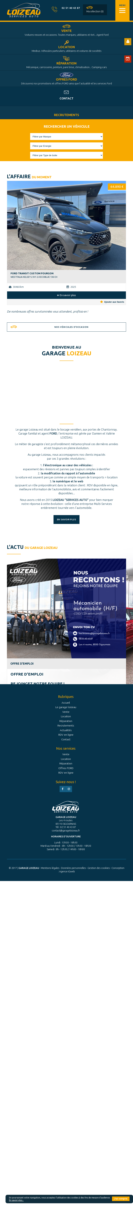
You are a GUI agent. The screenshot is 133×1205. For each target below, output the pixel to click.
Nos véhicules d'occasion (71, 327)
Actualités (66, 730)
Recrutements (66, 115)
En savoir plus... (16, 1200)
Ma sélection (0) (95, 11)
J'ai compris (120, 1198)
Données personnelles (73, 868)
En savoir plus (66, 295)
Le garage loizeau (65, 707)
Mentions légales (50, 868)
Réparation (66, 65)
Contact (66, 98)
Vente (66, 32)
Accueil (66, 702)
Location (66, 48)
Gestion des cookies (99, 868)
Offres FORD (66, 81)
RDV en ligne (65, 734)
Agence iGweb (67, 871)
